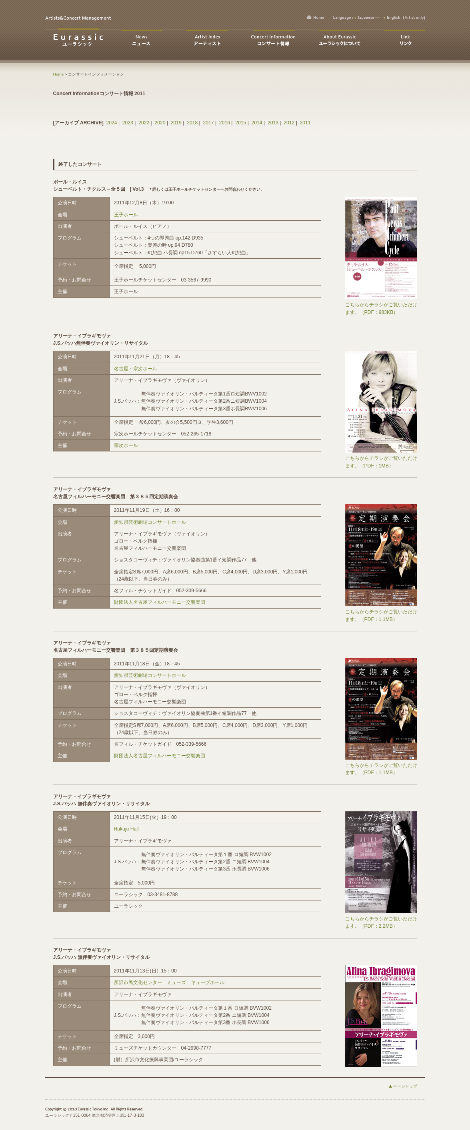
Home (58, 74)
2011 (305, 123)
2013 (273, 123)
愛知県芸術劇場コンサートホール (150, 522)
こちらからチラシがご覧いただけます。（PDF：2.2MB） (381, 920)
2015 (240, 123)
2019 (176, 123)
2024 (111, 123)
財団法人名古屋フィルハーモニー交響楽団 (159, 602)
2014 (257, 123)
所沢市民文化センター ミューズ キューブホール (169, 982)
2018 (192, 123)
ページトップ (405, 1086)
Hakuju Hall (126, 829)
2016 (224, 123)
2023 (127, 123)
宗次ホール (126, 445)
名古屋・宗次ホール (135, 368)
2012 (289, 123)
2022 (143, 123)
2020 (159, 123)
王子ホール (126, 215)
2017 (208, 123)
